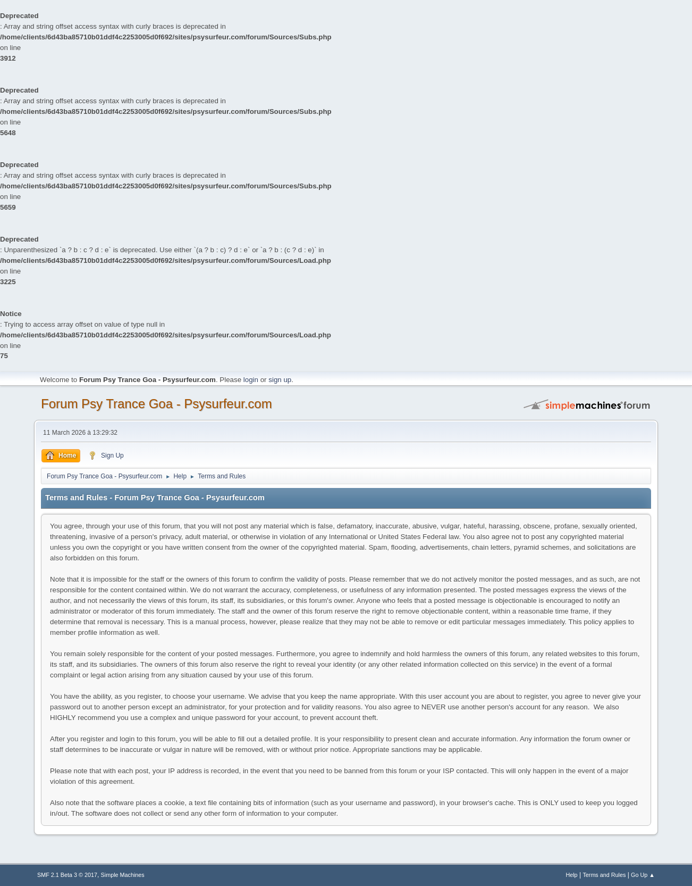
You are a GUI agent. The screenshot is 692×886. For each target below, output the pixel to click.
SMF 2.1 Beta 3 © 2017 (67, 875)
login (250, 380)
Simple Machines (123, 875)
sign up (279, 380)
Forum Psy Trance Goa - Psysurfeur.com (156, 403)
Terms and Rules (604, 875)
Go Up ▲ (643, 875)
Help (571, 875)
